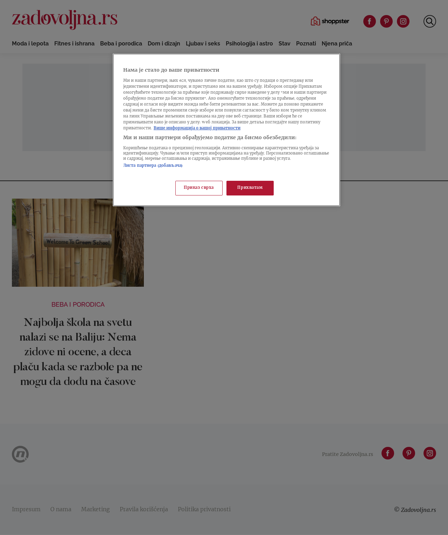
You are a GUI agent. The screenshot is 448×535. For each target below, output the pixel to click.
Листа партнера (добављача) (153, 166)
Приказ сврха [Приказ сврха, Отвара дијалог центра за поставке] (199, 188)
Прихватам (249, 188)
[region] (226, 130)
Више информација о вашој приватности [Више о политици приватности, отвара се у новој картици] (197, 128)
